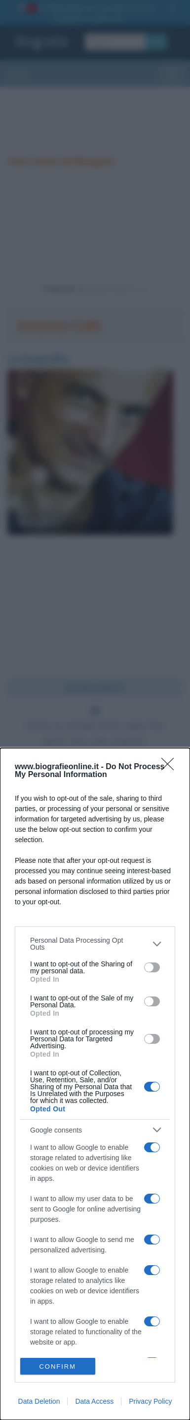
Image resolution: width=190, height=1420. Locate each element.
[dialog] (95, 1084)
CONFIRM (57, 1366)
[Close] (170, 767)
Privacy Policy (150, 1401)
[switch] (152, 967)
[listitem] (95, 944)
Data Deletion (39, 1401)
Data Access (94, 1401)
